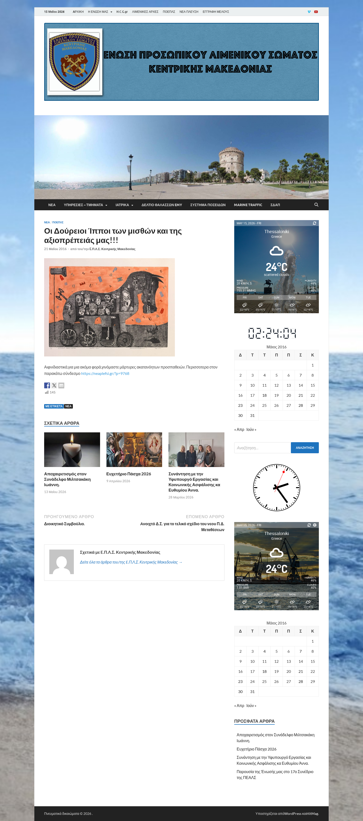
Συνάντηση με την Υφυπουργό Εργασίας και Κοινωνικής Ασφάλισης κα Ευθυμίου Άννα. (194, 482)
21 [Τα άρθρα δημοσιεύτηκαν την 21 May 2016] (300, 395)
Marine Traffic (248, 205)
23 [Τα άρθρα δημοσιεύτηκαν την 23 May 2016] (240, 405)
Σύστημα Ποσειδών (208, 205)
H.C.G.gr (122, 12)
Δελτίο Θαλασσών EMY (162, 205)
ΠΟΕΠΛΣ (169, 12)
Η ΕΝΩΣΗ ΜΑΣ (98, 12)
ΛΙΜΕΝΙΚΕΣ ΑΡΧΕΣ (145, 12)
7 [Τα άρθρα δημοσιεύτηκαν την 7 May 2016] (300, 375)
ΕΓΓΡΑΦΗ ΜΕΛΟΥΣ (216, 12)
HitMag (312, 813)
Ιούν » (251, 429)
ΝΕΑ (68, 406)
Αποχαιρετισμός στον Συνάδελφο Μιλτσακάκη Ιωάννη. (67, 479)
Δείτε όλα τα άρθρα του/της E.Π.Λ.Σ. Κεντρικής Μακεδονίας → (131, 562)
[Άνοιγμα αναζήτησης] (316, 205)
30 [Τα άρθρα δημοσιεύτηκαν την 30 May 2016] (240, 415)
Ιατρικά (122, 205)
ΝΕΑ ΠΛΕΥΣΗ (189, 12)
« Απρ (239, 429)
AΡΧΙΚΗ (78, 12)
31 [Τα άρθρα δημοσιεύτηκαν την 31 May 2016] (252, 415)
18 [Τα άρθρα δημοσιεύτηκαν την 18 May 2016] (264, 395)
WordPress (292, 813)
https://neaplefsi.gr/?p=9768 (105, 373)
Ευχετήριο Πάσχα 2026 (128, 473)
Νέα (52, 205)
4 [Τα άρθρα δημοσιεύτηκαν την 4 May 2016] (264, 375)
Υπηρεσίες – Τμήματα (83, 205)
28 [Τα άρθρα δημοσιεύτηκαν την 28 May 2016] (300, 405)
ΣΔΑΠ (275, 205)
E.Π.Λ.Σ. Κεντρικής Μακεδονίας (112, 249)
